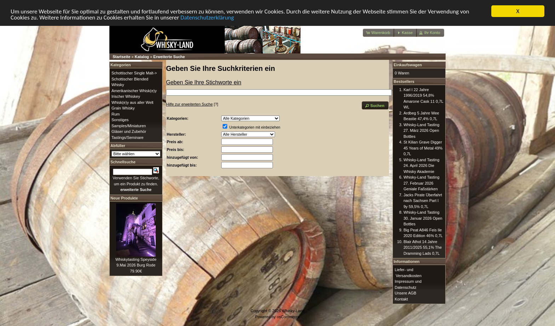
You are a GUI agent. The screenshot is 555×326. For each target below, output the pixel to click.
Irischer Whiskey (125, 96)
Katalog (142, 57)
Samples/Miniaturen (128, 125)
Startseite (121, 57)
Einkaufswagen (408, 65)
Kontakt (401, 299)
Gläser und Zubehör (128, 131)
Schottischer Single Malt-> (134, 73)
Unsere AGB (405, 293)
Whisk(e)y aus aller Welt (132, 102)
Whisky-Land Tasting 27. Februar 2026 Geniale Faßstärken (421, 183)
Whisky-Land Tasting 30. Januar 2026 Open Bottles (423, 218)
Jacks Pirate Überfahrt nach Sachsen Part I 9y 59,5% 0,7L (423, 200)
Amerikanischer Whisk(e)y (134, 90)
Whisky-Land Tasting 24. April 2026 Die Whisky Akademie (421, 165)
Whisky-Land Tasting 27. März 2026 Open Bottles (421, 130)
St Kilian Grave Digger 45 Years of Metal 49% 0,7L (423, 148)
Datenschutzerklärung (207, 17)
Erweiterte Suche (169, 57)
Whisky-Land (293, 311)
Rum (115, 114)
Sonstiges (119, 120)
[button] (378, 33)
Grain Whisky (123, 108)
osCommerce (288, 316)
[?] (192, 104)
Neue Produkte (124, 198)
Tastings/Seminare (127, 137)
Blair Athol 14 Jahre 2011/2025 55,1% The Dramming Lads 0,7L (423, 247)
